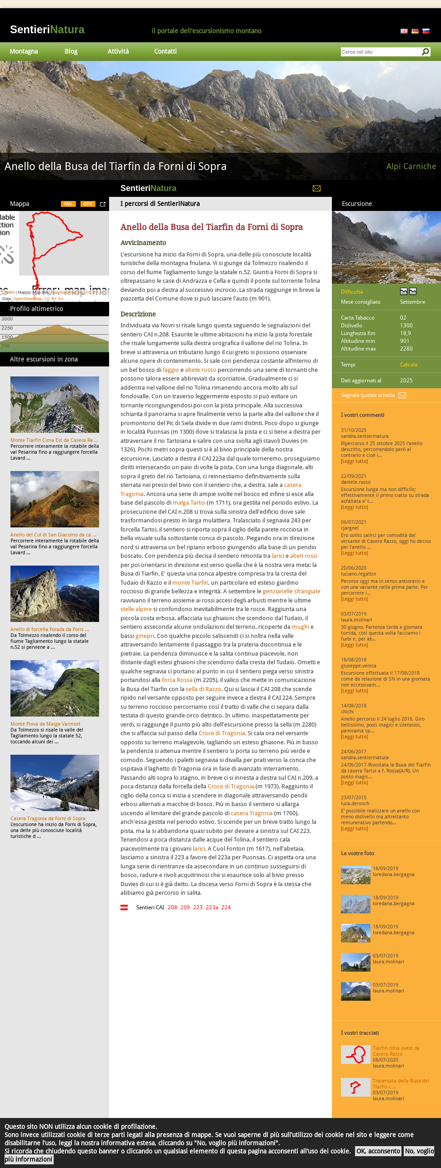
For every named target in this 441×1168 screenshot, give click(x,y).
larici (278, 555)
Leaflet (8, 292)
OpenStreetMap (27, 298)
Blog (71, 51)
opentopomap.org (67, 292)
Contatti (165, 51)
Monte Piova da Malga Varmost (45, 724)
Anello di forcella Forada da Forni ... (49, 629)
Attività (118, 51)
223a (212, 907)
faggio (171, 369)
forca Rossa (177, 680)
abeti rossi (303, 555)
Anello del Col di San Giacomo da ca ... (53, 535)
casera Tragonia (252, 813)
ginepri (144, 635)
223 (198, 907)
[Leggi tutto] (354, 461)
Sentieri (47, 29)
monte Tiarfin (190, 582)
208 (172, 907)
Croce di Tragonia (222, 733)
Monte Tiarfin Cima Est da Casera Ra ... (54, 440)
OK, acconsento (378, 1151)
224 (226, 907)
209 (185, 907)
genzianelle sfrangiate (292, 591)
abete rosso (200, 369)
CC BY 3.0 (95, 292)
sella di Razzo (203, 689)
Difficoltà (352, 292)
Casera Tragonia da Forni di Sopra (47, 819)
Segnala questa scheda (368, 395)
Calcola (408, 364)
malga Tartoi (189, 502)
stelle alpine (136, 609)
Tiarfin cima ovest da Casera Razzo (396, 1051)
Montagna (24, 51)
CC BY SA (54, 298)
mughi (300, 626)
